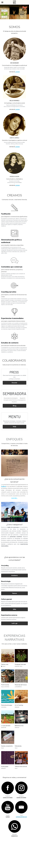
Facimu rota (4, 664)
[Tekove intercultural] (21, 757)
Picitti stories (5, 685)
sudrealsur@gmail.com (21, 816)
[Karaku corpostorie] (7, 737)
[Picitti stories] (7, 676)
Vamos (14, 593)
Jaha (14, 609)
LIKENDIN (17, 71)
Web (14, 427)
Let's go (14, 623)
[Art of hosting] (21, 696)
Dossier (14, 383)
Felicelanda (18, 746)
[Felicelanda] (21, 737)
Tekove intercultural (21, 766)
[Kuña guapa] (7, 757)
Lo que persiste (5, 725)
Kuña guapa (4, 766)
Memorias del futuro (21, 685)
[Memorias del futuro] (21, 676)
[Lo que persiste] (7, 716)
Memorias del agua (6, 705)
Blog (14, 406)
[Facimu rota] (7, 655)
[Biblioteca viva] (21, 716)
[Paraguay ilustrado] (21, 655)
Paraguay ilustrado (20, 664)
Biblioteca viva (19, 725)
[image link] (14, 48)
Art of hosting (19, 705)
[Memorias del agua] (7, 696)
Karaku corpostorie (7, 746)
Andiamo (14, 575)
